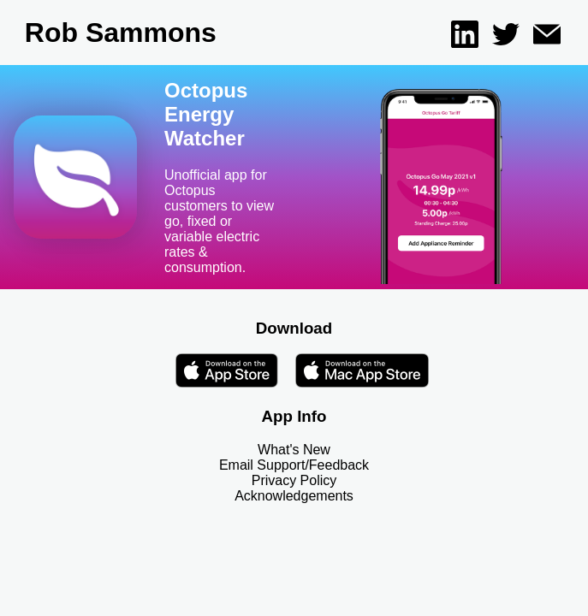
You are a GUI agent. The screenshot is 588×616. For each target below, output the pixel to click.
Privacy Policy (294, 480)
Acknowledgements (294, 496)
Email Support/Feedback (294, 465)
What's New (294, 449)
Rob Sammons (121, 32)
